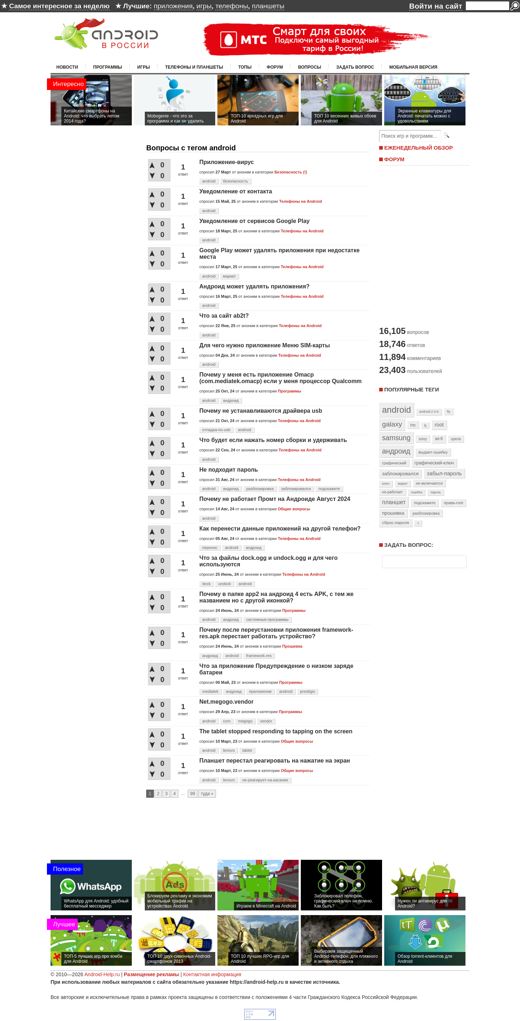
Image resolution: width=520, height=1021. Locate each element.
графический (394, 463)
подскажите (329, 488)
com (227, 721)
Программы (107, 67)
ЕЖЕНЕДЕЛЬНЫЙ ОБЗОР (418, 148)
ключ (386, 483)
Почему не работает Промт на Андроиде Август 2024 (274, 499)
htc (413, 424)
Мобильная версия (413, 67)
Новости (67, 67)
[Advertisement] (422, 245)
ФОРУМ (394, 159)
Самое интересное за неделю (59, 6)
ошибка (416, 492)
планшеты (268, 6)
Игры (143, 67)
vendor (266, 721)
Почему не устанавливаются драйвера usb (260, 411)
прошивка (393, 513)
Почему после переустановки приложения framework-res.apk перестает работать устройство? (276, 633)
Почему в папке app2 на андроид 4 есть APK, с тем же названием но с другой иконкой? (276, 597)
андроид (231, 400)
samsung (396, 438)
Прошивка (292, 646)
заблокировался (296, 488)
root (439, 425)
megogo (245, 721)
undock (224, 584)
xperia (456, 439)
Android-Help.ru (102, 974)
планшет (394, 502)
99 (192, 793)
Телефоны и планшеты (194, 67)
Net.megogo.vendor (226, 702)
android (209, 181)
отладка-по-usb (216, 430)
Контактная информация (212, 974)
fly (449, 411)
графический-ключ (434, 463)
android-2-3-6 (429, 411)
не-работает (392, 492)
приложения (173, 6)
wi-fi (439, 438)
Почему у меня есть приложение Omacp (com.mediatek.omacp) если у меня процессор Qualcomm (280, 378)
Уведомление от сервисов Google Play (254, 221)
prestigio (307, 691)
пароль (435, 492)
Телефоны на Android (300, 201)
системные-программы (267, 619)
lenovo (229, 750)
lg (425, 425)
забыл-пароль (444, 473)
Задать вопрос (355, 67)
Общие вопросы (294, 509)
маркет (229, 276)
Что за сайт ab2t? (224, 316)
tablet (247, 750)
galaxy (392, 424)
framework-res (259, 655)
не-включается (429, 483)
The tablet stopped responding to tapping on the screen (275, 731)
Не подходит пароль (228, 470)
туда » (207, 793)
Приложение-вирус (226, 162)
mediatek (210, 691)
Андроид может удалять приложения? (254, 286)
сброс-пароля (395, 522)
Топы (245, 67)
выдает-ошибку (433, 452)
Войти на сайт (435, 6)
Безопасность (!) (290, 172)
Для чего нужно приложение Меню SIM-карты (264, 345)
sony (423, 439)
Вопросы (309, 67)
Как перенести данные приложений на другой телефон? (280, 528)
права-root (453, 503)
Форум (275, 67)
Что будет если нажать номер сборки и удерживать (273, 440)
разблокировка (260, 488)
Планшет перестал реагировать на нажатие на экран (274, 761)
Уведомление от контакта (235, 191)
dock (206, 584)
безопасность (235, 181)
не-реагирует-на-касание (265, 780)
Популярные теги (411, 389)
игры (204, 6)
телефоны (231, 6)
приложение (260, 691)
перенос (209, 547)
